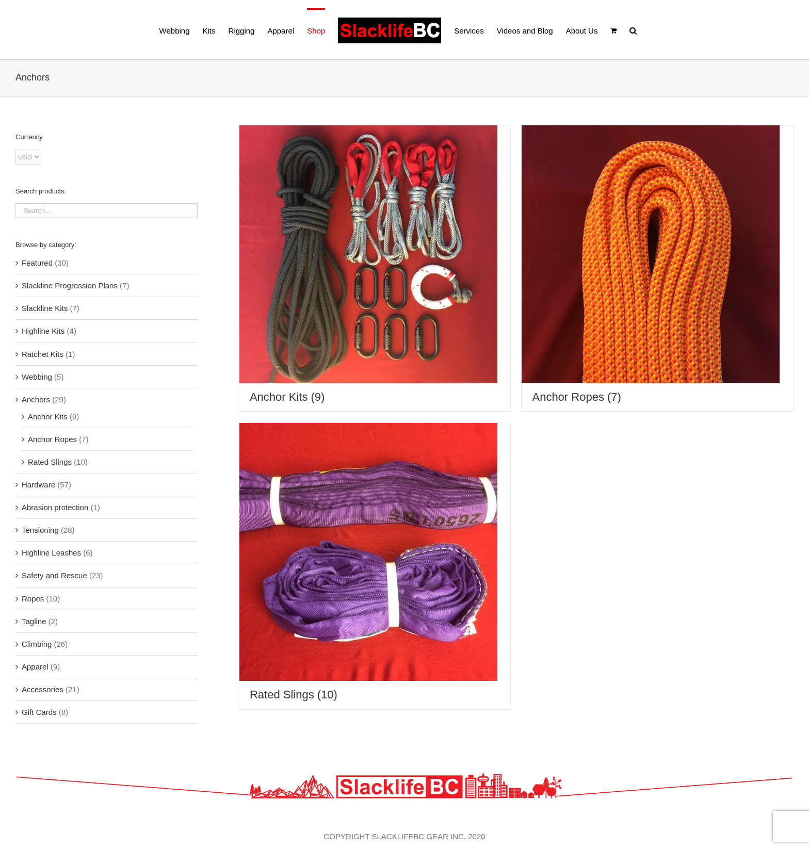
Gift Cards (39, 712)
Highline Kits (43, 330)
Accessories (42, 689)
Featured (37, 262)
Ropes (33, 598)
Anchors (36, 399)
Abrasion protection (55, 507)
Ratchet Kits (42, 354)
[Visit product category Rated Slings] (375, 566)
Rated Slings (50, 462)
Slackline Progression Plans (70, 285)
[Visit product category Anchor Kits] (375, 268)
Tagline (34, 621)
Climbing (37, 644)
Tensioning (40, 530)
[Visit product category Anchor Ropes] (657, 268)
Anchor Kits (48, 416)
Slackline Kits (45, 308)
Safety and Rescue (54, 575)
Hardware (38, 484)
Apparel (35, 666)
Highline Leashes (51, 552)
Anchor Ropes (52, 439)
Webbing (37, 376)
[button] (633, 30)
